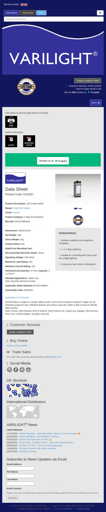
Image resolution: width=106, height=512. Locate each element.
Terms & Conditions (63, 509)
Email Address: (14, 464)
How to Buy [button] (28, 13)
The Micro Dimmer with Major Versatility (37, 448)
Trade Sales (21, 352)
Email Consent (14, 488)
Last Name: (12, 479)
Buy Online (19, 341)
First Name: (12, 472)
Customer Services (25, 325)
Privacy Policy (83, 509)
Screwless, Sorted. (28, 451)
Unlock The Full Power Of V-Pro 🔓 (35, 439)
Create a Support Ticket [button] (87, 80)
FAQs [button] (41, 13)
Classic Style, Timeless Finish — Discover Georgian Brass (46, 442)
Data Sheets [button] (11, 13)
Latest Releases (15, 430)
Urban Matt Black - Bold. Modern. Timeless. (39, 436)
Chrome (16, 212)
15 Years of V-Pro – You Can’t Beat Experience (41, 445)
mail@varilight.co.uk (52, 357)
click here (18, 493)
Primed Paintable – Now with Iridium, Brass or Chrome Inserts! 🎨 (49, 433)
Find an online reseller (17, 345)
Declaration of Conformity (17, 297)
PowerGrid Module (21, 208)
